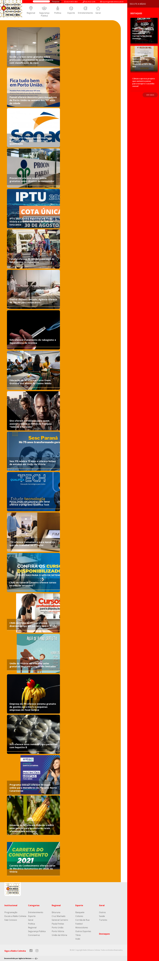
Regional (31, 13)
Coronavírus (34, 935)
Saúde (102, 916)
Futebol (79, 923)
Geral (98, 13)
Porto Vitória (58, 931)
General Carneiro (60, 920)
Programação (10, 912)
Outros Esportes (83, 931)
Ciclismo (79, 916)
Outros (102, 912)
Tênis (78, 935)
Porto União (57, 927)
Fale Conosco (10, 920)
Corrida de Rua (82, 920)
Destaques (104, 933)
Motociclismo (81, 927)
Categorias (33, 905)
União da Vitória (59, 935)
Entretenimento (85, 13)
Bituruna (56, 912)
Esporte (71, 13)
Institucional (10, 905)
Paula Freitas (58, 923)
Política (57, 13)
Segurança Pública (44, 14)
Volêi (77, 938)
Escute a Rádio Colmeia (15, 916)
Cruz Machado (58, 916)
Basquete (79, 912)
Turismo (103, 920)
